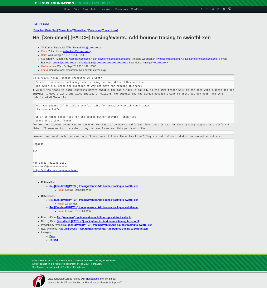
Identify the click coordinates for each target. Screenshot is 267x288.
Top (35, 23)
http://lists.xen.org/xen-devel (55, 170)
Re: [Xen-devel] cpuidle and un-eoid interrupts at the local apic (94, 217)
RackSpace (92, 278)
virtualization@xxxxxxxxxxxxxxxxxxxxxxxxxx (103, 62)
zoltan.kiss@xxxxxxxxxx (76, 51)
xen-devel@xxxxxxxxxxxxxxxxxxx (111, 58)
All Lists (44, 23)
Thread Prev (65, 30)
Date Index (95, 30)
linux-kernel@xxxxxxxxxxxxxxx (200, 58)
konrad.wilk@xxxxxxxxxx (87, 47)
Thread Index (109, 30)
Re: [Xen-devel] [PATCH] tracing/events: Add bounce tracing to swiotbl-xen (93, 186)
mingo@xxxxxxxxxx (155, 62)
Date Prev (38, 30)
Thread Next (80, 30)
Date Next (51, 30)
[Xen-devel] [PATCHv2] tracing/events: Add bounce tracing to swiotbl (98, 221)
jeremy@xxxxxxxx (80, 58)
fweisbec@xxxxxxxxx (168, 58)
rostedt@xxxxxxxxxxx (64, 62)
